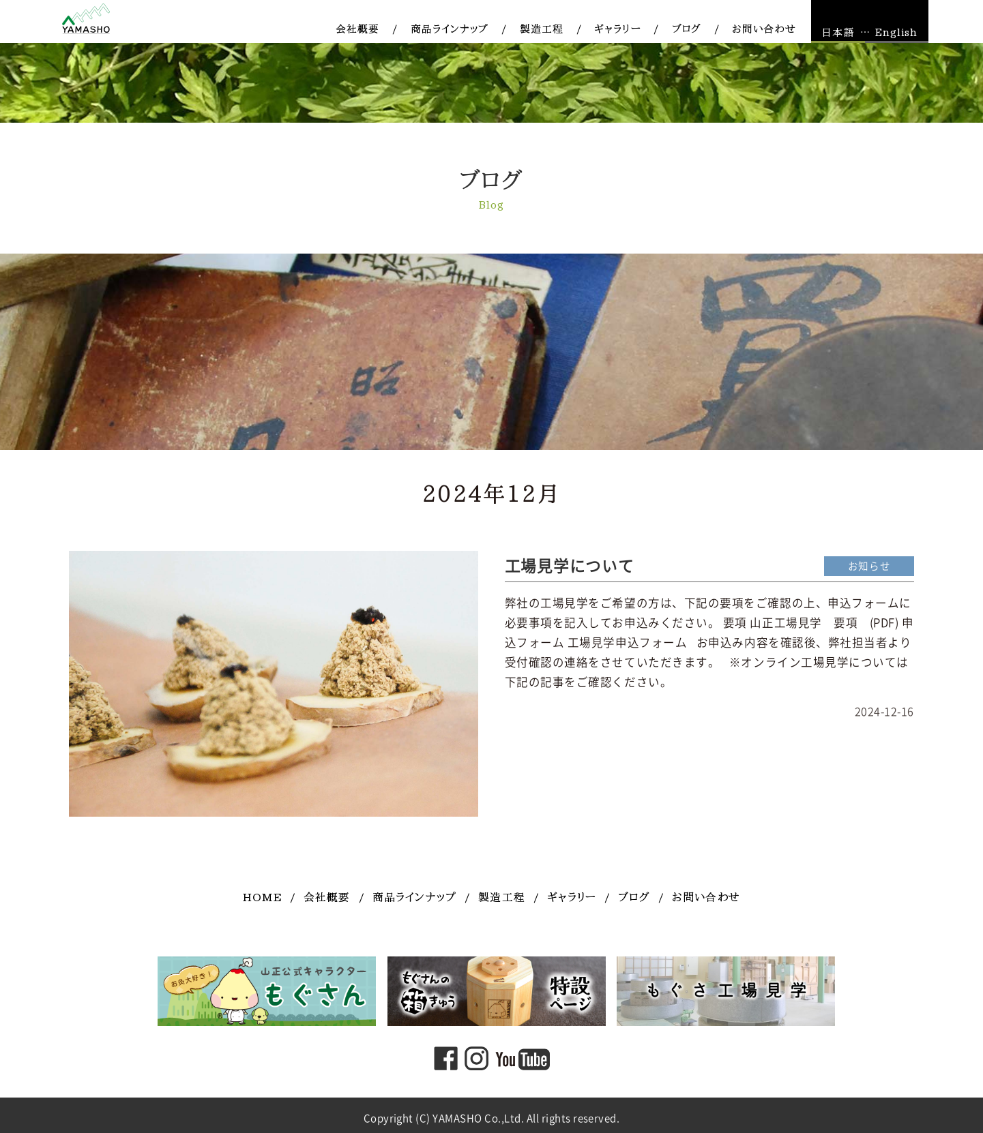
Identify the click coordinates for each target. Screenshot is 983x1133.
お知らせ (869, 566)
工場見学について (569, 566)
